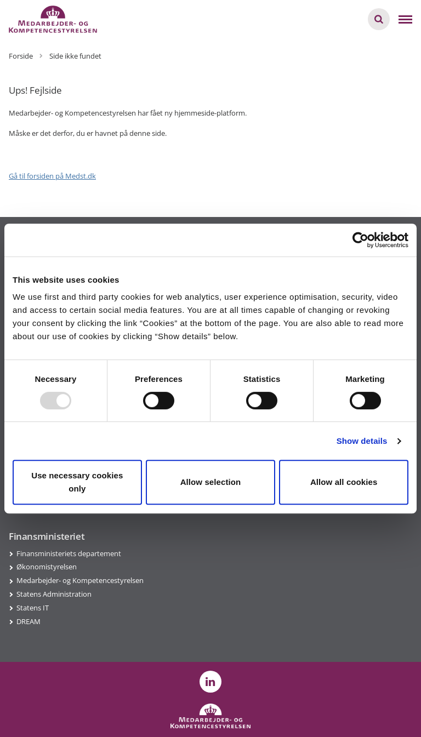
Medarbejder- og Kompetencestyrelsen (80, 580)
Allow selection (210, 482)
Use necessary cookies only (77, 482)
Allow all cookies (344, 482)
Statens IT (32, 608)
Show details (362, 440)
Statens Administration (54, 594)
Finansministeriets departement (68, 553)
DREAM (28, 621)
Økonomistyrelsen (46, 567)
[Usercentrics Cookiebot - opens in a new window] (360, 240)
